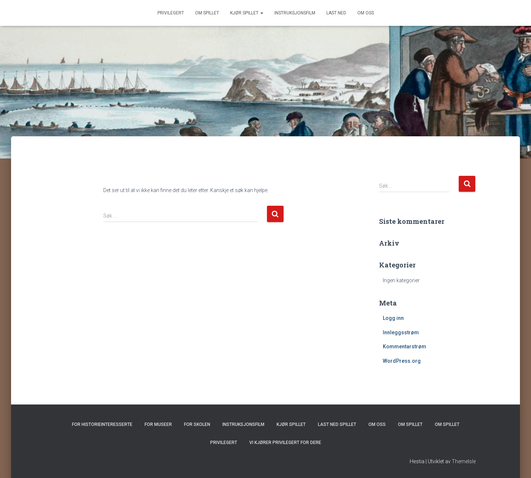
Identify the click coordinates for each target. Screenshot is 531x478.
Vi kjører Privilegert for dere (285, 442)
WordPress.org (402, 361)
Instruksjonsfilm (294, 13)
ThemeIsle (464, 461)
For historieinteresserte (102, 424)
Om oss (365, 13)
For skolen (197, 424)
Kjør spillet (246, 13)
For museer (158, 424)
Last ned (336, 13)
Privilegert (170, 13)
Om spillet (207, 13)
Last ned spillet (337, 424)
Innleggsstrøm (401, 332)
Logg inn (393, 318)
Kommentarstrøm (404, 346)
